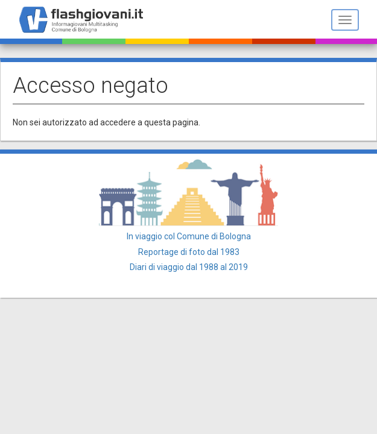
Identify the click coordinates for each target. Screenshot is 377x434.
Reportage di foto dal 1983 (188, 252)
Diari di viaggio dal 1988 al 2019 (189, 267)
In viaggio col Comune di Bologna (189, 236)
